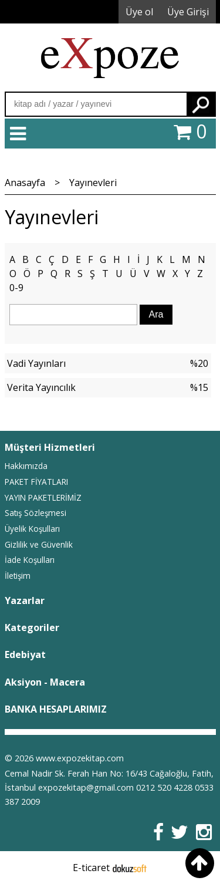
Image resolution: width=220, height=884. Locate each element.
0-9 (16, 287)
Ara (201, 104)
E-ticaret (91, 867)
